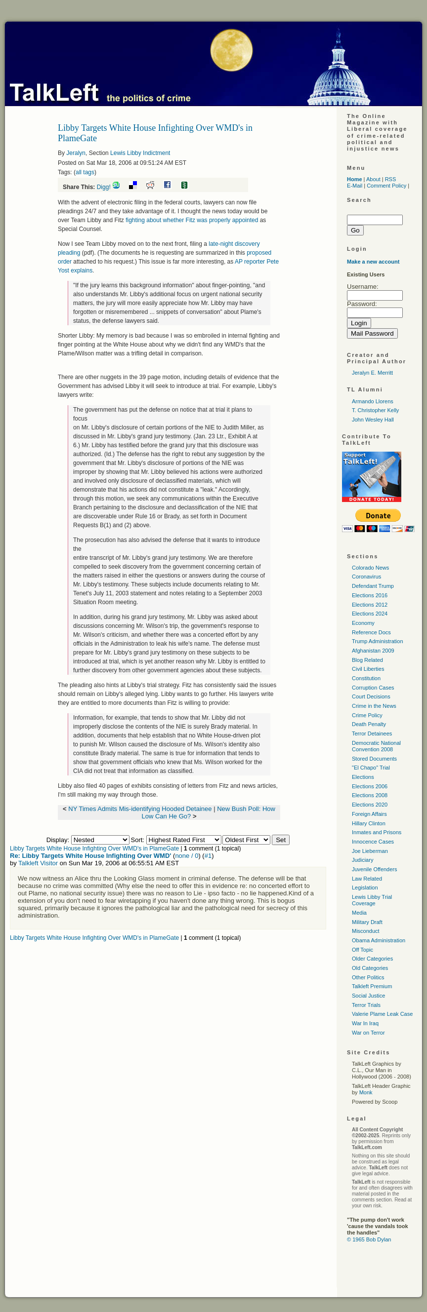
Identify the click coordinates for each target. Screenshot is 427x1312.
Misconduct (366, 931)
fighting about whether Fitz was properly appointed (192, 220)
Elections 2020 (369, 805)
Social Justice (368, 996)
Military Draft (367, 922)
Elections (363, 777)
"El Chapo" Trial (371, 768)
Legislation (365, 887)
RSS (390, 179)
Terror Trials (366, 1005)
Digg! (104, 187)
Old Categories (370, 968)
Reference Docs (371, 632)
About (373, 179)
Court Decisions (371, 696)
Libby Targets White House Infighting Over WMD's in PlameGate (94, 848)
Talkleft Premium (372, 986)
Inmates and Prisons (376, 832)
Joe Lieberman (370, 851)
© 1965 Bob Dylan (369, 1239)
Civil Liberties (368, 669)
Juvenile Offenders (374, 869)
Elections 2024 (369, 614)
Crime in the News (374, 706)
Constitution (366, 678)
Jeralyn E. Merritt (372, 373)
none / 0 (186, 855)
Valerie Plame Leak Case (382, 1014)
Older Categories (372, 959)
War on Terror (368, 1033)
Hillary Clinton (368, 823)
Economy (363, 623)
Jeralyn (75, 153)
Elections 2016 (369, 595)
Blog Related (367, 660)
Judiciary (362, 860)
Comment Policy (386, 186)
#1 (208, 855)
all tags (85, 172)
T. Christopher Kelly (375, 410)
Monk (366, 1092)
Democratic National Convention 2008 (376, 746)
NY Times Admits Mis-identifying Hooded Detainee (140, 808)
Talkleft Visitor (38, 863)
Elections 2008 (369, 795)
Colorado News (370, 568)
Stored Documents (374, 759)
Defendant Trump (373, 586)
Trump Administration (377, 641)
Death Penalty (369, 724)
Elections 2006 (369, 786)
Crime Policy (367, 715)
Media (359, 913)
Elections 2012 (369, 605)
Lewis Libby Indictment (140, 153)
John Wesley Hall (373, 420)
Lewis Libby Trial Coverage (372, 900)
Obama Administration (378, 940)
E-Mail (354, 186)
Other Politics (368, 977)
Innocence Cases (373, 842)
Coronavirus (366, 576)
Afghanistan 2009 (373, 651)
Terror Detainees (372, 733)
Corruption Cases (373, 688)
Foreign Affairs (369, 814)
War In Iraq (365, 1023)
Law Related (367, 879)
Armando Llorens (372, 401)
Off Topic (362, 950)
